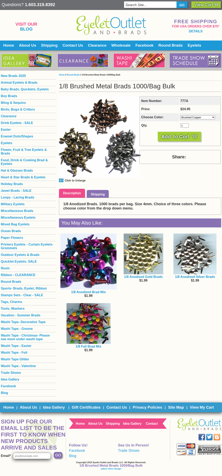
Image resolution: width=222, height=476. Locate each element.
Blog (26, 29)
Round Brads (170, 45)
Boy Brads (9, 96)
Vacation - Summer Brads (20, 315)
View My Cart (202, 407)
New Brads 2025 (13, 76)
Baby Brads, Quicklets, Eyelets (25, 89)
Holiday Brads (12, 184)
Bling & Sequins (13, 102)
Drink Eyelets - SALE (17, 123)
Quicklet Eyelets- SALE (19, 261)
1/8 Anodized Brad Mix (88, 292)
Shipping (49, 45)
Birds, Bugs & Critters (18, 109)
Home (8, 45)
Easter (6, 129)
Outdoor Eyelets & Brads (20, 255)
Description (72, 193)
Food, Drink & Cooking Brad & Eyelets (24, 162)
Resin (5, 268)
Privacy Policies (147, 407)
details (195, 31)
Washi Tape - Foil (14, 352)
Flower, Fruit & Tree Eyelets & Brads (24, 151)
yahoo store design (111, 468)
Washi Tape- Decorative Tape (23, 322)
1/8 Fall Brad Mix (88, 346)
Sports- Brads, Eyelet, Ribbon (24, 288)
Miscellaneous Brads (17, 211)
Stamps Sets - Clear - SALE (22, 295)
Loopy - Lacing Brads (17, 197)
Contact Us (73, 45)
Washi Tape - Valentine (18, 366)
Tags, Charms (11, 302)
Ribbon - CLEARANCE (18, 275)
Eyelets (194, 45)
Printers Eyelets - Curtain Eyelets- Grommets (27, 246)
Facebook (144, 45)
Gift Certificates (86, 407)
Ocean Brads (11, 231)
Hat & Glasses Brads (17, 170)
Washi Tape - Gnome (17, 328)
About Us (27, 45)
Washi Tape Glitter (15, 359)
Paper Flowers (12, 237)
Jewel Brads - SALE (16, 190)
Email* (6, 455)
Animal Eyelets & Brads (19, 82)
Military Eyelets (13, 204)
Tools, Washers (12, 308)
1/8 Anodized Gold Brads (143, 277)
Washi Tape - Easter (16, 346)
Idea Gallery (10, 379)
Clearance (97, 45)
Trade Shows (11, 372)
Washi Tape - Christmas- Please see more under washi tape (25, 337)
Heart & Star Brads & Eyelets (23, 177)
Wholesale (121, 45)
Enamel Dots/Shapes (17, 136)
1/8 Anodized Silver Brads (195, 277)
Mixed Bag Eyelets (15, 224)
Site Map (176, 407)
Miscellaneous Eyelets (18, 217)
